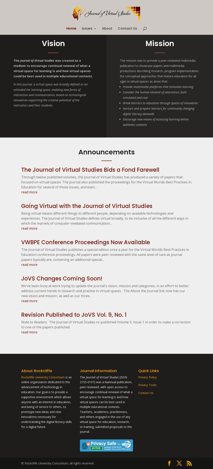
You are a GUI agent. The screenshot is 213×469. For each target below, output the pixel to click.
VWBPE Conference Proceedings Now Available (85, 242)
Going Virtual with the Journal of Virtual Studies (86, 206)
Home (71, 29)
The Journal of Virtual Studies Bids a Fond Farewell (90, 170)
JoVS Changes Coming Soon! (61, 278)
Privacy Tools (147, 385)
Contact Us (127, 29)
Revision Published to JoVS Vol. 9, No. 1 (74, 315)
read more (29, 192)
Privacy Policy (147, 377)
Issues (87, 29)
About (107, 29)
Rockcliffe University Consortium (43, 377)
